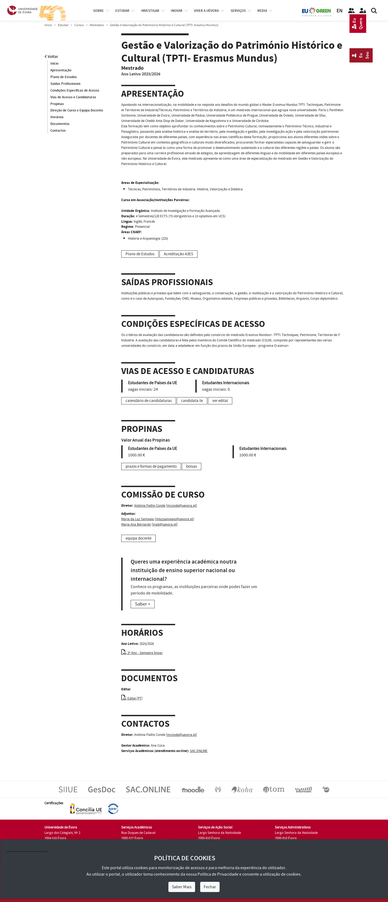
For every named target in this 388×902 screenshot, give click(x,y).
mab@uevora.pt (164, 524)
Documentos (60, 124)
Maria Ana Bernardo (136, 524)
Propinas (57, 104)
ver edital (220, 400)
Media (262, 10)
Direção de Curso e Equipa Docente (76, 110)
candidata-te (192, 400)
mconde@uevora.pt (181, 505)
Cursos (79, 25)
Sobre (98, 10)
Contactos (58, 130)
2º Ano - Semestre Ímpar (142, 653)
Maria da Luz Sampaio (137, 519)
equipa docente (138, 538)
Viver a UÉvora (206, 10)
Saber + (142, 604)
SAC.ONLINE (198, 751)
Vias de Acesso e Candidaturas (73, 97)
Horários (57, 117)
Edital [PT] (132, 698)
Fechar (210, 887)
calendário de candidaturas (149, 400)
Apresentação (60, 70)
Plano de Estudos (63, 77)
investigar (150, 10)
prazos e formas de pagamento (151, 466)
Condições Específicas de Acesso (74, 90)
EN (339, 11)
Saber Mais (182, 887)
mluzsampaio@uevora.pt (174, 519)
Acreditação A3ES (178, 254)
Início (48, 25)
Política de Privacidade (218, 874)
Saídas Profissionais (65, 83)
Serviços (238, 10)
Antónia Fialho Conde (149, 505)
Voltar (51, 56)
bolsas (191, 466)
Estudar (63, 25)
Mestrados (97, 25)
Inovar (176, 10)
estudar (122, 10)
